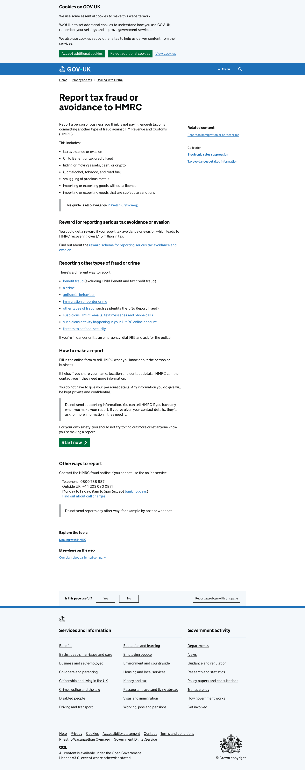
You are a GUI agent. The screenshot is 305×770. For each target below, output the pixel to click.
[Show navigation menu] (224, 69)
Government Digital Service (135, 739)
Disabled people (72, 698)
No (133, 598)
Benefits (65, 645)
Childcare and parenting (78, 672)
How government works (206, 698)
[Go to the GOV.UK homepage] (75, 69)
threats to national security (84, 328)
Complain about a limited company (82, 557)
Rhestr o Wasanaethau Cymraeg (84, 739)
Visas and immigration (140, 698)
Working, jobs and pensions (145, 707)
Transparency (198, 689)
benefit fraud (73, 281)
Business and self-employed (81, 663)
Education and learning (141, 645)
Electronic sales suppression (208, 154)
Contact (150, 733)
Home (63, 80)
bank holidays (136, 491)
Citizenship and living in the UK (83, 680)
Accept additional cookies (82, 53)
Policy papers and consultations (213, 680)
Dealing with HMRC (110, 80)
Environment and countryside (146, 663)
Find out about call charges (83, 496)
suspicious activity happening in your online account (110, 322)
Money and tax (82, 80)
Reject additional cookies (130, 53)
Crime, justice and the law (79, 689)
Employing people (137, 654)
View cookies (165, 53)
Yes (109, 598)
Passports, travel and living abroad (150, 689)
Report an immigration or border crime (213, 135)
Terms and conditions (177, 733)
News (192, 654)
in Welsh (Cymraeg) (123, 205)
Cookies (92, 733)
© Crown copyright (231, 758)
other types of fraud (79, 308)
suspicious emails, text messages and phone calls (108, 315)
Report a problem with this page (216, 598)
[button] (74, 442)
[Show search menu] (240, 69)
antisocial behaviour (79, 294)
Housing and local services (144, 672)
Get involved (197, 707)
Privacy (76, 733)
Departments (198, 645)
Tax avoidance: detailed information (212, 161)
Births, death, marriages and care (85, 654)
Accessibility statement (121, 733)
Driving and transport (76, 707)
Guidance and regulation (207, 663)
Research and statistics (206, 672)
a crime (69, 288)
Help (63, 733)
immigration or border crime (85, 301)
